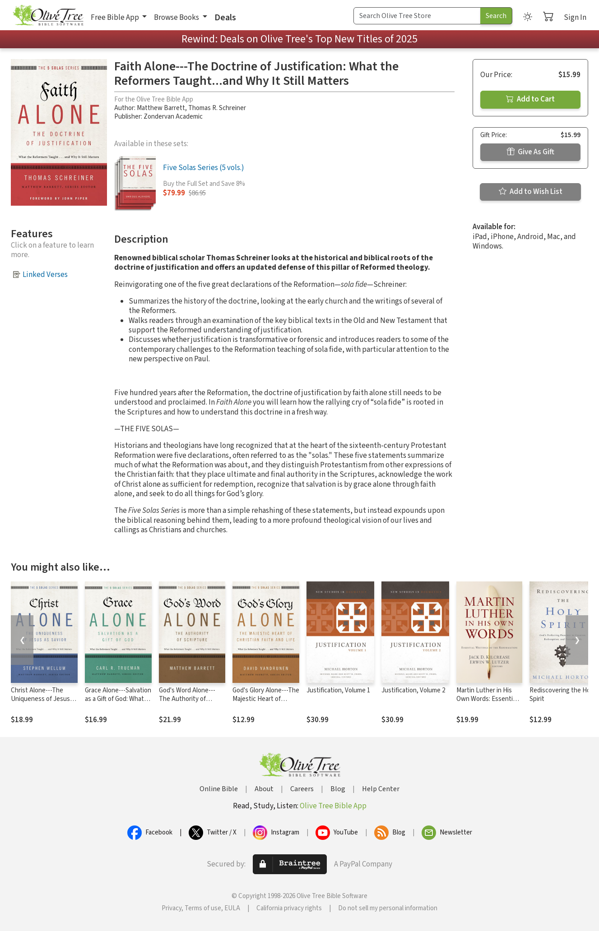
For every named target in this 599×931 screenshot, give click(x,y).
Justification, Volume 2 (413, 690)
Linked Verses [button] (45, 274)
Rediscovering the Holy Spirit (562, 695)
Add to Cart (530, 99)
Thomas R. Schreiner (217, 108)
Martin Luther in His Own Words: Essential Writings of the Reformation (486, 703)
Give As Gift (530, 152)
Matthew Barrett (161, 108)
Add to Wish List (530, 191)
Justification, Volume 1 (338, 690)
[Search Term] (417, 15)
